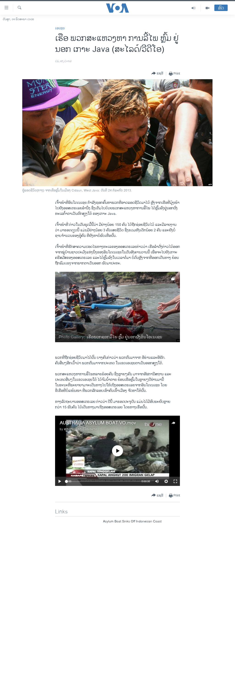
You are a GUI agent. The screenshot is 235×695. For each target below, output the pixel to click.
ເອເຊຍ (60, 28)
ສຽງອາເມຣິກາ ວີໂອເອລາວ (80, 429)
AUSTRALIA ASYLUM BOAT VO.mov (98, 423)
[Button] (157, 73)
